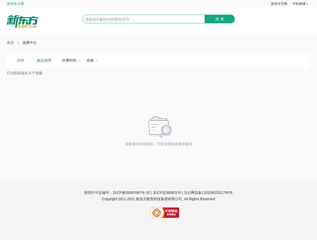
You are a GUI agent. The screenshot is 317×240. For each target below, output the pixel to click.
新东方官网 (279, 4)
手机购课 (299, 4)
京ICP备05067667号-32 (131, 193)
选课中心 (30, 43)
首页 (10, 43)
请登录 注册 (15, 4)
